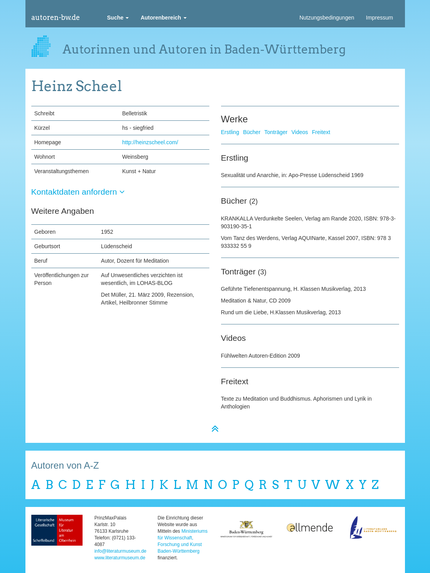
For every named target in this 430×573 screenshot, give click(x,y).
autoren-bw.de (55, 17)
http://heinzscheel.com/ (150, 142)
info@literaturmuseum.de (120, 551)
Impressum (379, 17)
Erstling (230, 132)
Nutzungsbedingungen (326, 17)
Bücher (251, 132)
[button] (118, 17)
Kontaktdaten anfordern (78, 191)
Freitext (321, 132)
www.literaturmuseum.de (119, 557)
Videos (299, 132)
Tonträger (276, 132)
